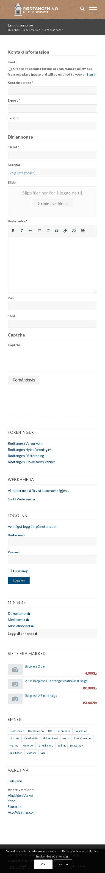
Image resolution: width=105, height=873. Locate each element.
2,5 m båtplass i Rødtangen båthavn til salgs (56, 681)
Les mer (63, 864)
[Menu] (91, 9)
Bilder (12, 182)
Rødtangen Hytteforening (30, 449)
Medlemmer (18, 620)
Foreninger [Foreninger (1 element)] (63, 730)
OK (43, 864)
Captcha (14, 345)
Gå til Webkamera (21, 499)
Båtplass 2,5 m (35, 666)
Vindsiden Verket (20, 795)
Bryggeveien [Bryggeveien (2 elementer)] (36, 730)
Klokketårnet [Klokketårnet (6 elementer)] (50, 738)
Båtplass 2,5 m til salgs (41, 696)
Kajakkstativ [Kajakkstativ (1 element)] (31, 738)
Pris (11, 298)
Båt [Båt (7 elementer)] (50, 730)
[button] (13, 230)
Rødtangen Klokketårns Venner (31, 462)
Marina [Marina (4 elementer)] (14, 745)
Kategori (14, 165)
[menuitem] (80, 9)
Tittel (13, 147)
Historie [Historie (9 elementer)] (14, 738)
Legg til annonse (20, 25)
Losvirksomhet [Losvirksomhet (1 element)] (83, 738)
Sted (11, 316)
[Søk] (80, 9)
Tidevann (15, 781)
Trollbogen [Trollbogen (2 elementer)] (16, 752)
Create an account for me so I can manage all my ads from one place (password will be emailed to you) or (52, 71)
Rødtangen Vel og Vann (25, 443)
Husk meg (18, 571)
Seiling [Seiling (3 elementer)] (62, 745)
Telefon (13, 118)
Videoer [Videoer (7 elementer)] (31, 752)
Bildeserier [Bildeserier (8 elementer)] (17, 730)
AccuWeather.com (21, 812)
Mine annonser (20, 626)
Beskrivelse (17, 221)
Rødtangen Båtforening (26, 456)
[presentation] (13, 230)
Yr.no (11, 801)
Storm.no (15, 807)
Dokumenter (19, 613)
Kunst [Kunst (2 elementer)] (66, 738)
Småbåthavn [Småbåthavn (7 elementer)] (77, 745)
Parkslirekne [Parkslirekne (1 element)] (45, 745)
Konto (12, 62)
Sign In (92, 74)
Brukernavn (16, 535)
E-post (14, 100)
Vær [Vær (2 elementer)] (43, 752)
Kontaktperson (20, 82)
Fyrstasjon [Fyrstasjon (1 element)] (81, 730)
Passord (14, 552)
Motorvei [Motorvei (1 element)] (28, 745)
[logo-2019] (43, 9)
